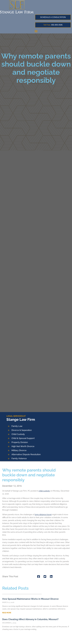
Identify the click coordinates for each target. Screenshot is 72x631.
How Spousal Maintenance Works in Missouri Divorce (30, 599)
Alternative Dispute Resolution (26, 454)
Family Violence (19, 458)
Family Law (16, 426)
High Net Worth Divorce (22, 446)
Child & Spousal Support (23, 438)
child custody (44, 491)
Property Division (19, 442)
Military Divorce (18, 450)
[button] (36, 31)
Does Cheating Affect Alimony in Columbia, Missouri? (30, 619)
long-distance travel (43, 514)
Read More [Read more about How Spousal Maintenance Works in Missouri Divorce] (6, 613)
